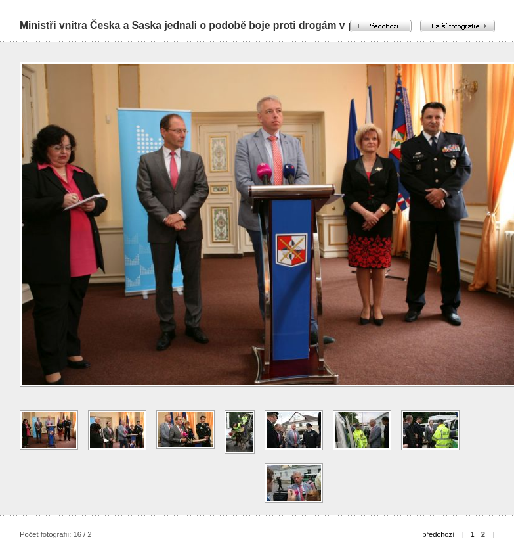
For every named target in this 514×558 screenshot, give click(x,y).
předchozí (438, 534)
